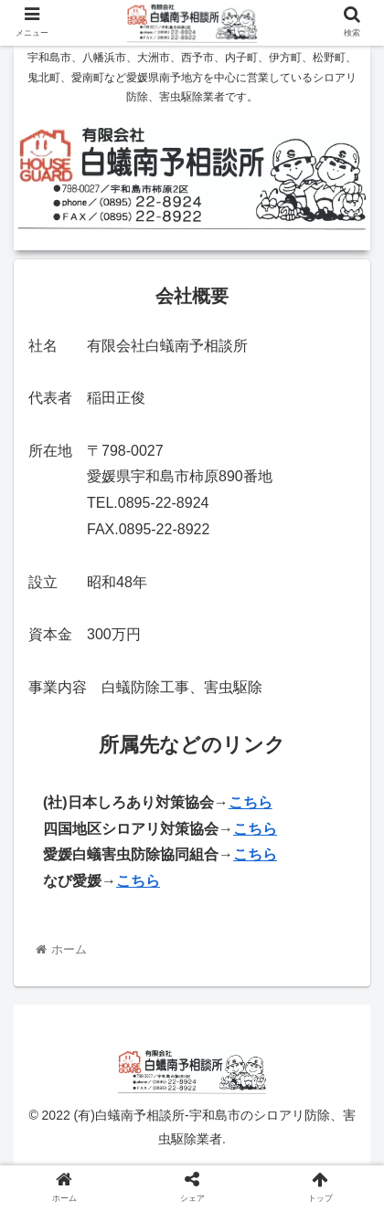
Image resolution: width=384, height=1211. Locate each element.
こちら (255, 829)
